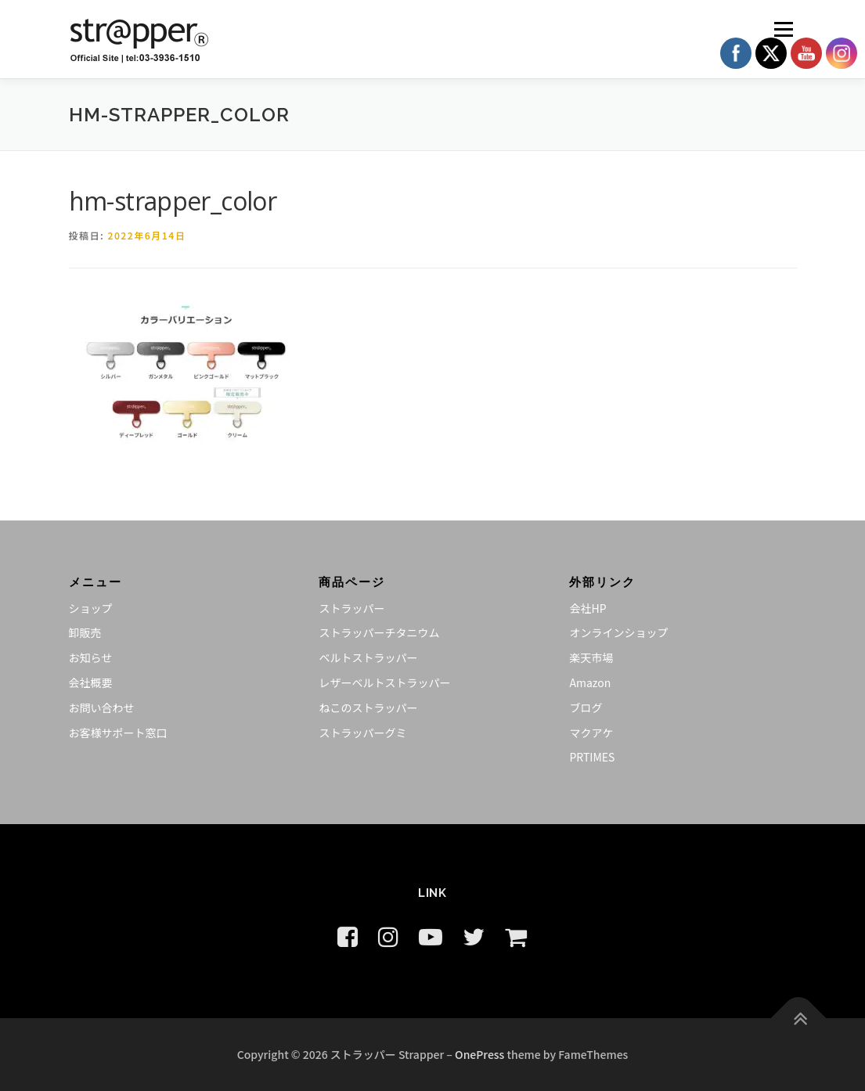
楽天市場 (591, 657)
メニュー (783, 29)
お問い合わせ (102, 707)
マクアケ (591, 732)
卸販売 (85, 632)
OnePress (479, 1054)
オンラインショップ (618, 632)
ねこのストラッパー (368, 707)
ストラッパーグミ (362, 732)
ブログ (585, 707)
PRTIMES (592, 757)
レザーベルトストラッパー (384, 682)
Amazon (590, 682)
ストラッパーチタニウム (379, 632)
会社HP (587, 608)
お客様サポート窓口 (118, 732)
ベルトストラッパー (368, 657)
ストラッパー (351, 608)
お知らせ (91, 657)
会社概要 (91, 682)
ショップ (91, 608)
